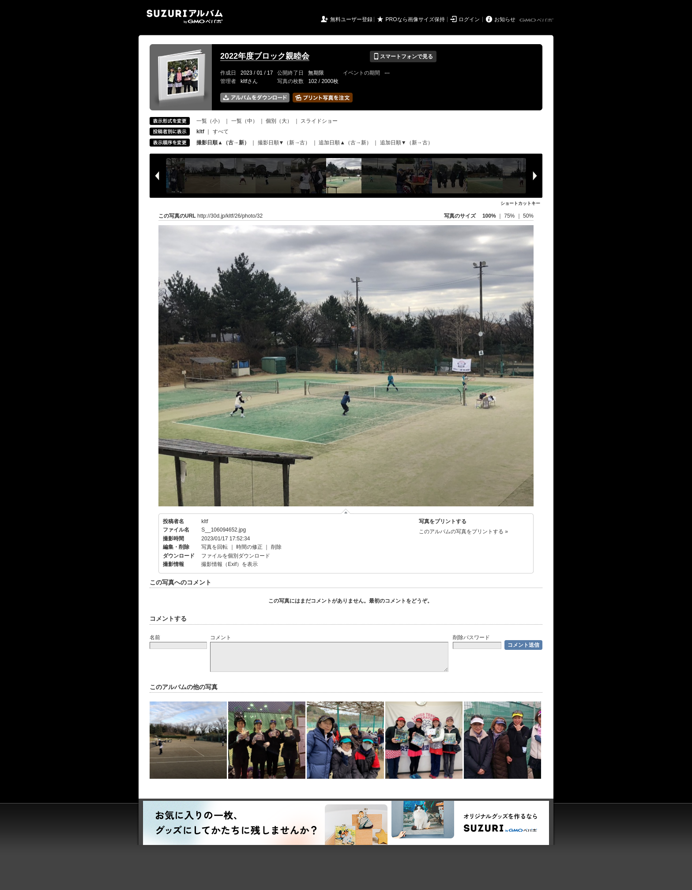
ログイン (469, 19)
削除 (276, 547)
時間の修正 (249, 547)
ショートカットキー (520, 203)
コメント (220, 637)
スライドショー (319, 121)
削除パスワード (471, 637)
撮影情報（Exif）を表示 (229, 564)
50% (528, 216)
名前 (155, 637)
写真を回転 (214, 547)
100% (489, 216)
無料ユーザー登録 (351, 19)
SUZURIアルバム (185, 16)
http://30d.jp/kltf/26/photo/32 (230, 216)
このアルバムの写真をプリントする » (463, 531)
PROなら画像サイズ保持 (415, 19)
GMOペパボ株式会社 (537, 20)
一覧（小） (209, 121)
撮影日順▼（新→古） (284, 143)
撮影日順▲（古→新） (222, 143)
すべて (221, 131)
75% (510, 216)
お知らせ (504, 19)
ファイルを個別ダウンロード (235, 556)
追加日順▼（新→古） (406, 143)
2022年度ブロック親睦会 (264, 56)
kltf (204, 521)
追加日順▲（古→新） (345, 143)
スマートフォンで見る (403, 56)
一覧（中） (244, 121)
